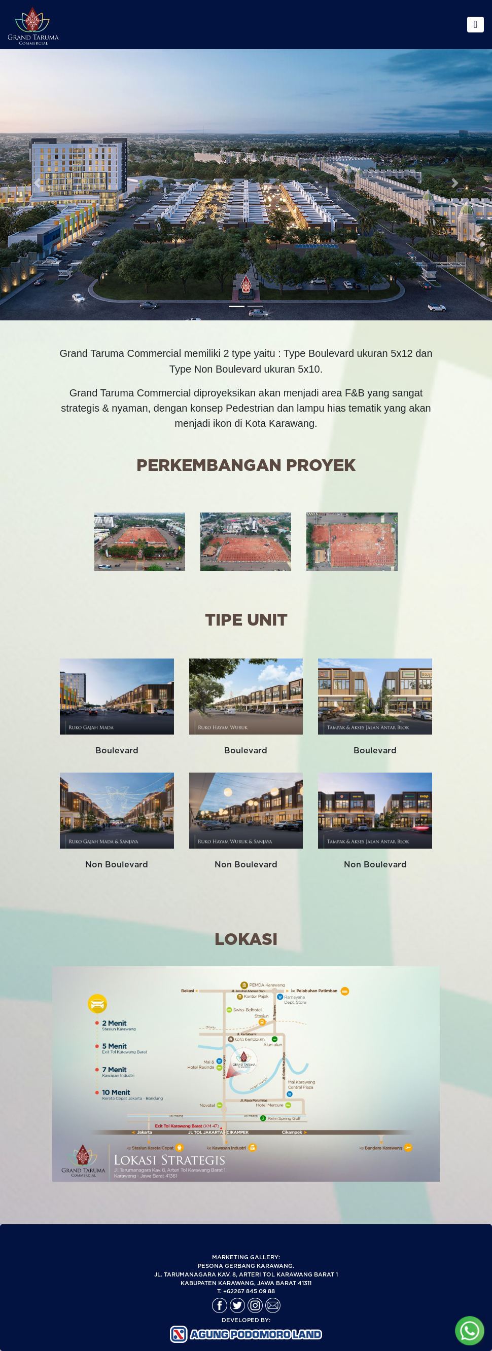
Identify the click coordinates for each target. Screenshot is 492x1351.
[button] (37, 160)
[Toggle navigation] (475, 24)
